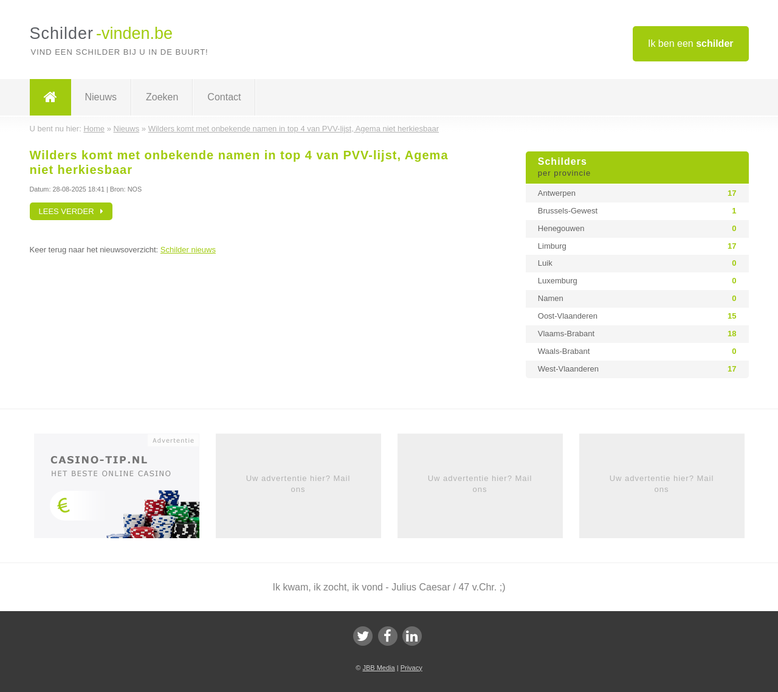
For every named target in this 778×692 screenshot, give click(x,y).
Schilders (637, 167)
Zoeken (162, 97)
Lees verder (71, 211)
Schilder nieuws (188, 249)
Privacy (411, 667)
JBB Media (378, 667)
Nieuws (101, 97)
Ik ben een (691, 43)
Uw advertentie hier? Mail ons (298, 484)
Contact (224, 97)
